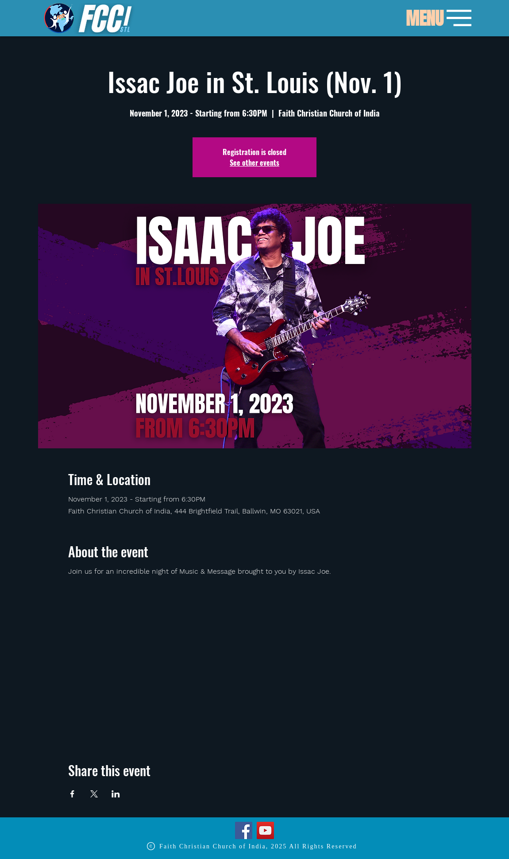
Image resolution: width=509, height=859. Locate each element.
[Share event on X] (94, 793)
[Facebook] (243, 830)
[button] (424, 18)
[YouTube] (265, 830)
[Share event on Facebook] (72, 793)
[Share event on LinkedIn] (116, 793)
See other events (254, 162)
